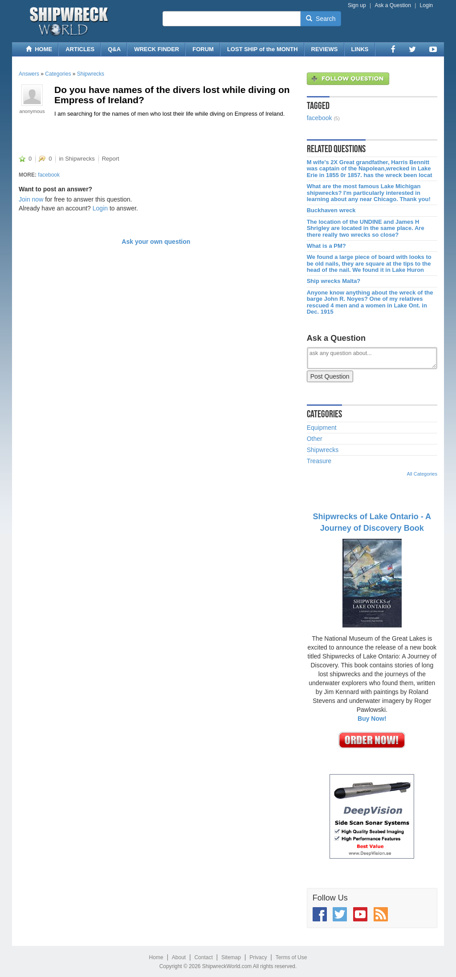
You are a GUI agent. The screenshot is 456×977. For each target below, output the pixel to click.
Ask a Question (393, 5)
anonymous (32, 111)
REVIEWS (324, 49)
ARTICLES (79, 49)
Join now (31, 199)
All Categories (422, 473)
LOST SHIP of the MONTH (262, 49)
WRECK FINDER (156, 49)
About (179, 957)
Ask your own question (156, 241)
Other (314, 438)
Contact (203, 957)
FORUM (203, 49)
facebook (49, 175)
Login (426, 5)
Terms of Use (291, 957)
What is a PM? (326, 246)
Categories (58, 74)
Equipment (322, 427)
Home (156, 957)
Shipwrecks (90, 74)
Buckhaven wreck (331, 210)
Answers (29, 74)
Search (320, 18)
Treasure (319, 460)
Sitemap (231, 957)
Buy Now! (372, 718)
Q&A (114, 49)
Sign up (357, 5)
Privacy (258, 957)
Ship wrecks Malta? (334, 281)
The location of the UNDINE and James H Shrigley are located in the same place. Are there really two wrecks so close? (365, 228)
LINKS (360, 49)
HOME (39, 49)
